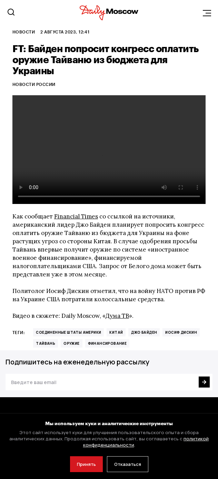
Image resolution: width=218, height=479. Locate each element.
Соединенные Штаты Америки (68, 332)
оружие (71, 343)
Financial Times (76, 216)
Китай (116, 332)
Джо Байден (144, 332)
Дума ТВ (117, 316)
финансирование (107, 343)
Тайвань (45, 343)
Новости (23, 31)
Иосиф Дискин (181, 332)
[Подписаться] (204, 382)
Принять (86, 464)
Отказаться (127, 464)
